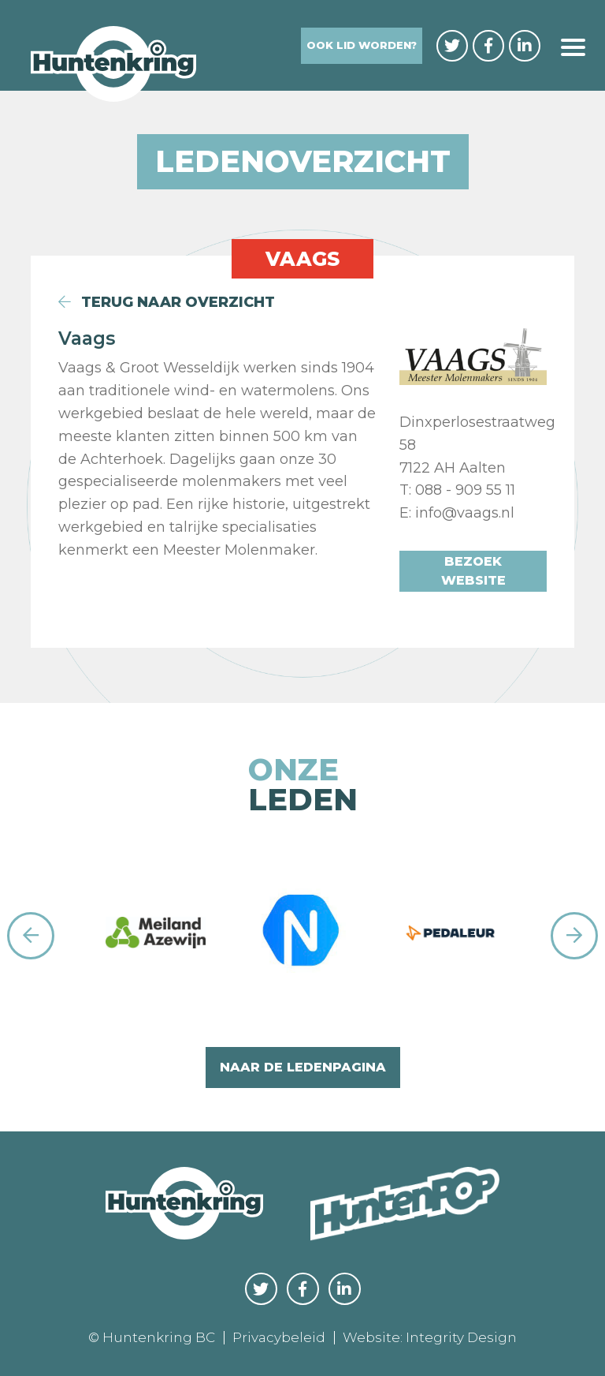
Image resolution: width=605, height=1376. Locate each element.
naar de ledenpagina (303, 1067)
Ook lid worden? (361, 45)
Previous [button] (30, 935)
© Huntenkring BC (151, 1337)
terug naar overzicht (166, 302)
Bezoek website (473, 571)
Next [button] (574, 935)
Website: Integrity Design (430, 1337)
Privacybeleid (278, 1337)
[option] (155, 936)
